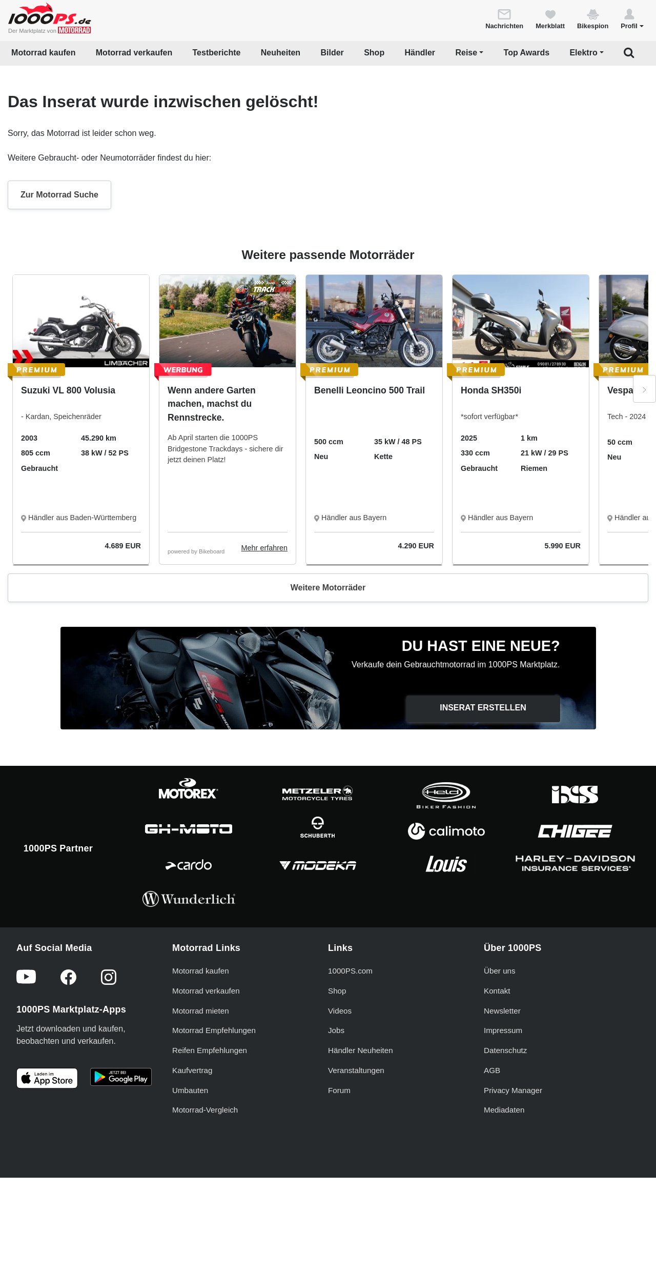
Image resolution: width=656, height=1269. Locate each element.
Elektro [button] (583, 52)
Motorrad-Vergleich (205, 1194)
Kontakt (497, 1074)
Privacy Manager (513, 1174)
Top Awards (527, 52)
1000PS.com (350, 1055)
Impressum (503, 1115)
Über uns (500, 1055)
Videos (340, 1094)
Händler (420, 52)
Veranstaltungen (356, 1155)
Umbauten (190, 1174)
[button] (632, 18)
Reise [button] (466, 52)
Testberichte (217, 52)
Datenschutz (505, 1135)
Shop (374, 52)
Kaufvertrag (192, 1155)
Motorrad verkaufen (134, 52)
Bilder (331, 52)
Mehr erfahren (264, 548)
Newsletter (502, 1094)
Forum (339, 1174)
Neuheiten (280, 52)
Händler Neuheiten (360, 1135)
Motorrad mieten (200, 1094)
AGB (492, 1155)
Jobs (336, 1115)
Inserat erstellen (483, 707)
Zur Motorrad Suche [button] (59, 194)
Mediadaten (504, 1194)
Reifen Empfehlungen (209, 1135)
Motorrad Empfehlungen (214, 1115)
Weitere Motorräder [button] (328, 587)
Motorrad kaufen (43, 52)
